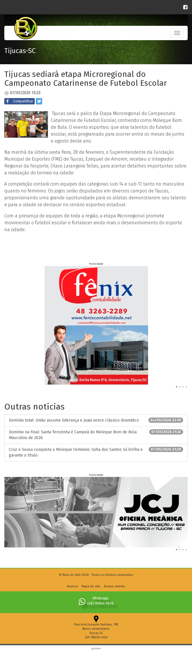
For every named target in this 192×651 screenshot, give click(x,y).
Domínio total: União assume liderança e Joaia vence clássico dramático (96, 420)
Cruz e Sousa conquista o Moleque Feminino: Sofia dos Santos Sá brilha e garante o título (96, 452)
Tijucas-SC (20, 51)
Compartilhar (19, 101)
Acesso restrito (114, 586)
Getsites (96, 648)
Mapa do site (91, 586)
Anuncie (72, 586)
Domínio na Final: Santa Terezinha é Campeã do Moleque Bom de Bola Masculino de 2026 (96, 434)
